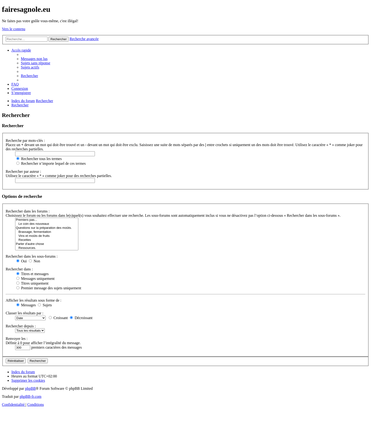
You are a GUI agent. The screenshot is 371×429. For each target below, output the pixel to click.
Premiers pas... (46, 220)
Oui (21, 261)
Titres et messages (32, 274)
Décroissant (81, 318)
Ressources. (46, 248)
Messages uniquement (35, 279)
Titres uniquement (32, 283)
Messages (26, 305)
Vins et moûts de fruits (46, 236)
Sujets (45, 305)
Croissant (58, 318)
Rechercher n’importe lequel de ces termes (51, 163)
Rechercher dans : (19, 269)
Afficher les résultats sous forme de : (33, 300)
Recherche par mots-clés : (25, 141)
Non (34, 261)
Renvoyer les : (16, 339)
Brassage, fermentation (46, 232)
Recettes (46, 240)
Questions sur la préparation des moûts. (46, 228)
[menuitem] (34, 59)
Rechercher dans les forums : (28, 211)
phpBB (30, 388)
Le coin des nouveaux (46, 224)
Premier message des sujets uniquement (48, 288)
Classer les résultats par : (24, 313)
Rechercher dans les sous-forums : (32, 256)
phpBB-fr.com (30, 396)
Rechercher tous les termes (39, 159)
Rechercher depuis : (21, 326)
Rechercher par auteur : (23, 171)
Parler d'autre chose (46, 244)
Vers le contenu (13, 29)
